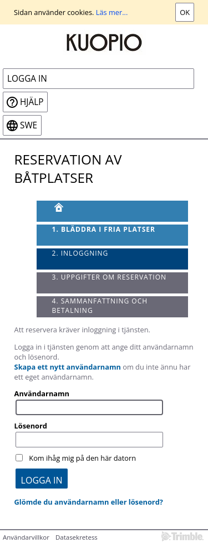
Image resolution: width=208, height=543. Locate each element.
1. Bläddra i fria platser (103, 229)
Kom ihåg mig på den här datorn (82, 458)
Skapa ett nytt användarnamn (67, 367)
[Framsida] (113, 211)
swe (28, 125)
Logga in (27, 78)
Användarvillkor (26, 537)
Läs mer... (112, 12)
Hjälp (31, 102)
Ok (185, 12)
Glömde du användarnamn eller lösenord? (88, 502)
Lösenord (30, 426)
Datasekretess (76, 537)
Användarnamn (41, 393)
